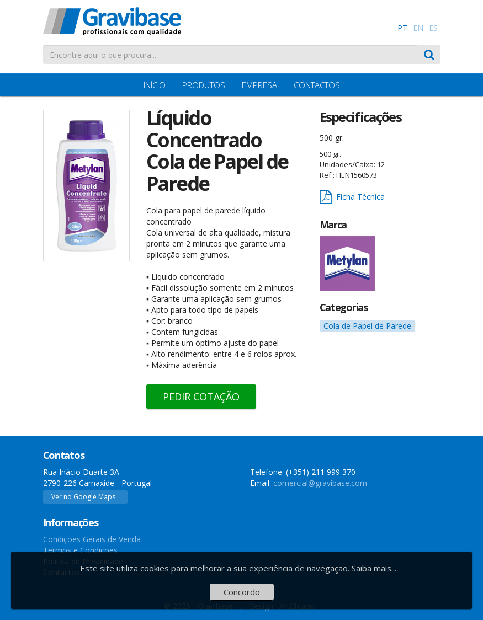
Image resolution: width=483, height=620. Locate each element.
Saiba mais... (374, 568)
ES (433, 28)
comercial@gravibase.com (320, 483)
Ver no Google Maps (83, 496)
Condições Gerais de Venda (92, 539)
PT (402, 28)
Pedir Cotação (201, 396)
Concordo (242, 591)
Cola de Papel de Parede (367, 325)
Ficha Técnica (352, 197)
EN (418, 28)
